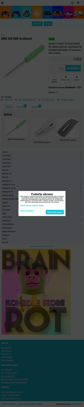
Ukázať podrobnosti (27, 211)
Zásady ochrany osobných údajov (32, 205)
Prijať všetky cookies (54, 212)
